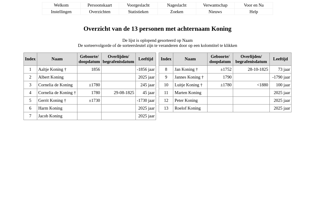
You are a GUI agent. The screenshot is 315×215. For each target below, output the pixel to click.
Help (253, 11)
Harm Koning (50, 108)
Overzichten (99, 11)
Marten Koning (187, 92)
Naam (57, 58)
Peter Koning (186, 100)
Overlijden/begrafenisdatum (118, 59)
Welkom (61, 5)
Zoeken (176, 11)
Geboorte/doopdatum (89, 59)
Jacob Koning (50, 115)
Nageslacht (176, 5)
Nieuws (215, 11)
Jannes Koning (187, 77)
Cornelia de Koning (55, 84)
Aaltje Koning (50, 69)
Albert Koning (51, 77)
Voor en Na (253, 5)
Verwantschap (215, 5)
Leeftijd (145, 58)
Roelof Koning (187, 108)
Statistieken (138, 11)
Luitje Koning (186, 84)
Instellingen (61, 11)
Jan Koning (184, 69)
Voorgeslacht (138, 5)
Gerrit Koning (50, 100)
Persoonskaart (100, 5)
